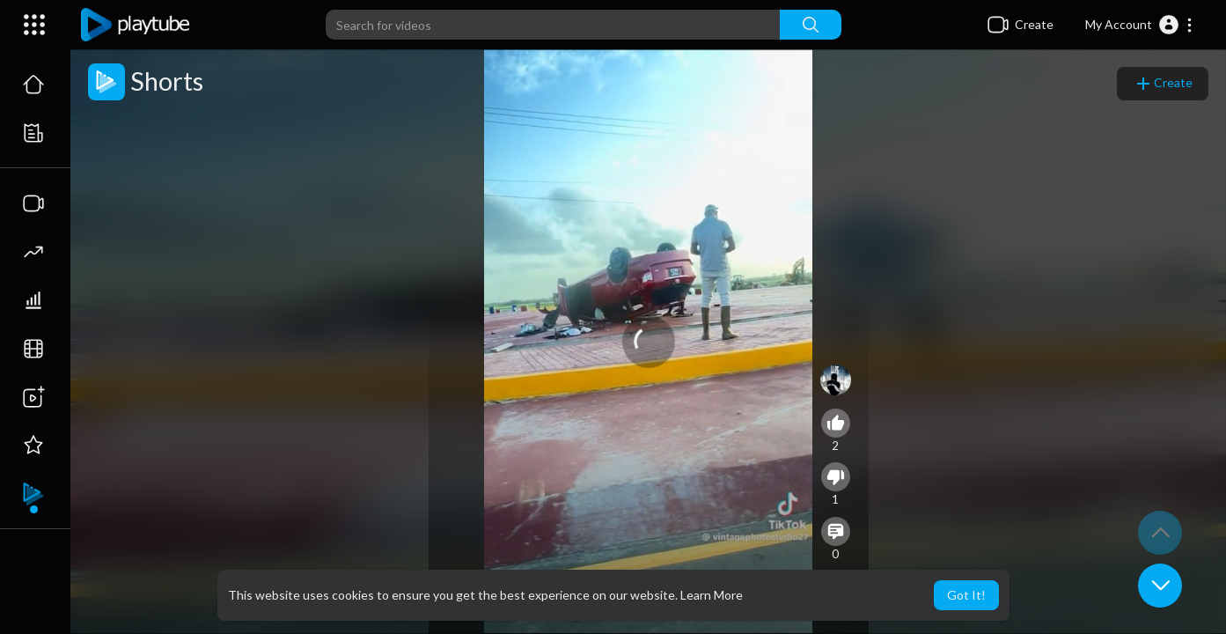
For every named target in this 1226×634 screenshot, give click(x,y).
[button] (1139, 24)
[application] (649, 341)
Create (1163, 83)
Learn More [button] (711, 594)
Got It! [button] (966, 594)
